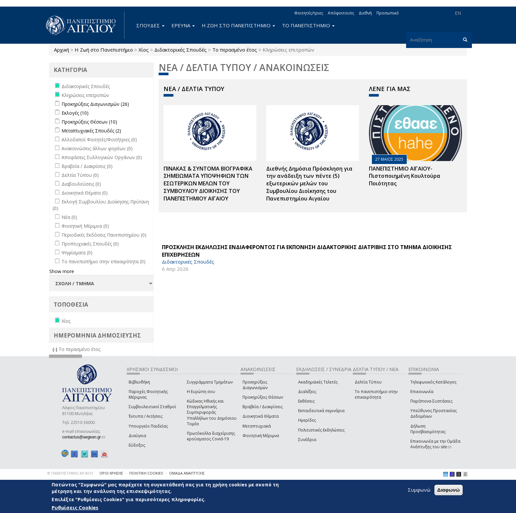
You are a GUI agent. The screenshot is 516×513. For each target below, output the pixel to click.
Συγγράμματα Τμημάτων (210, 382)
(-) (56, 349)
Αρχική (61, 49)
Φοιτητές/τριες (308, 13)
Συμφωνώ (419, 489)
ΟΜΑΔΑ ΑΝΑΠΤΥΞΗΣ (187, 473)
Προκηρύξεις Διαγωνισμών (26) (95, 104)
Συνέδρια (307, 439)
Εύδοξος (137, 445)
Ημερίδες (307, 420)
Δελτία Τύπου (368, 382)
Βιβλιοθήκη (139, 382)
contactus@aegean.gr (83, 437)
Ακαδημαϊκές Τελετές (318, 382)
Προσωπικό (387, 13)
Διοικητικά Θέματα (261, 416)
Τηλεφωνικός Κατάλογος (433, 382)
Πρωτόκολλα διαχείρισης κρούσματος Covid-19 (211, 436)
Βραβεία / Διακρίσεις (263, 406)
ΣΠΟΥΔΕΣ (150, 25)
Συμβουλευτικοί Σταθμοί (152, 406)
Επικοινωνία (421, 391)
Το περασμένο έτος (234, 49)
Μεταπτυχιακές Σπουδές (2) (91, 131)
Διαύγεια (137, 435)
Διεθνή (365, 13)
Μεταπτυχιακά (257, 426)
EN (458, 13)
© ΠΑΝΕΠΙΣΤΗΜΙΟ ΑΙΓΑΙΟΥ (70, 473)
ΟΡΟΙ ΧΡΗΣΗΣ (111, 473)
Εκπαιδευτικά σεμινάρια (321, 410)
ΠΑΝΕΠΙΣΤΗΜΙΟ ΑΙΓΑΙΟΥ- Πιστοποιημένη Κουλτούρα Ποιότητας (404, 176)
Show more (61, 271)
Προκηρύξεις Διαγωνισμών (255, 384)
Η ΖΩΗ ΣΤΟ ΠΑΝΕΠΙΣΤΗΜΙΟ (238, 25)
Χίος (144, 49)
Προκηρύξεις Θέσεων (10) (89, 122)
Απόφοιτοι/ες (341, 13)
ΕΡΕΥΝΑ (183, 25)
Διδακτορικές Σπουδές (180, 49)
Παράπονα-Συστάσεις (431, 401)
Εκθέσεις (306, 401)
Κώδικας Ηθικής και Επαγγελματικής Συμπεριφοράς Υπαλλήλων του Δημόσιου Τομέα (212, 412)
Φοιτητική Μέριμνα (261, 435)
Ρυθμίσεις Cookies (75, 507)
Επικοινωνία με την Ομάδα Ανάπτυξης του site (435, 444)
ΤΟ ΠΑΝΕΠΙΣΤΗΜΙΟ (308, 25)
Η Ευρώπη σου (201, 391)
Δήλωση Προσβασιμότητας (428, 428)
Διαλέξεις (307, 391)
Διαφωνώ (448, 490)
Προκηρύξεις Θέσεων (263, 397)
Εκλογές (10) (75, 113)
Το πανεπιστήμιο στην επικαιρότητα (376, 394)
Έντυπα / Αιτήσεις (146, 416)
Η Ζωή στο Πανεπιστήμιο (104, 49)
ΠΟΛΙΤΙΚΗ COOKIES (146, 473)
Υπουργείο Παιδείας (148, 426)
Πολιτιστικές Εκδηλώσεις (321, 430)
